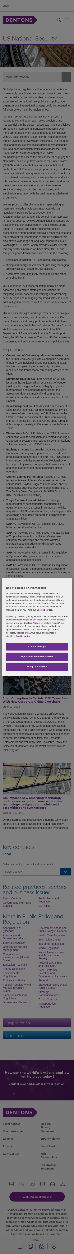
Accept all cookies (37, 666)
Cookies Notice (44, 610)
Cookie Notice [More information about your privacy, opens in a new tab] (23, 636)
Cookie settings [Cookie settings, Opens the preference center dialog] (37, 646)
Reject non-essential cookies (37, 656)
